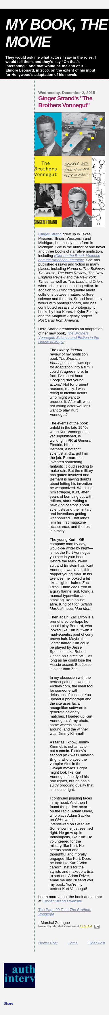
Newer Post (48, 943)
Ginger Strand (50, 234)
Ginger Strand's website (62, 901)
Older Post (96, 943)
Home (73, 943)
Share (8, 1003)
